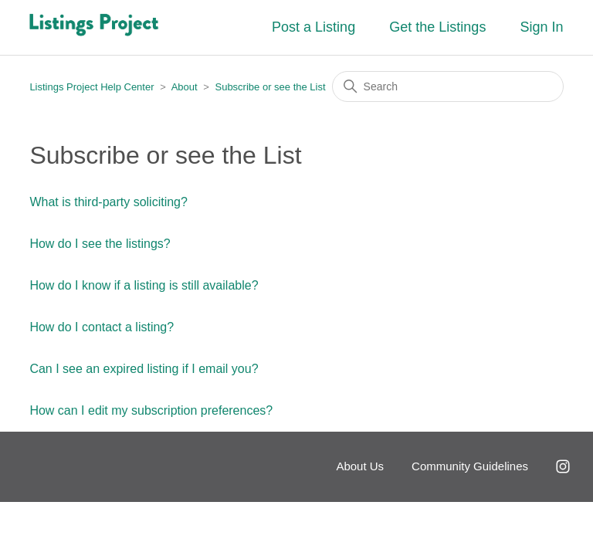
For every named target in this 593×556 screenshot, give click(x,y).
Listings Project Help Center (91, 87)
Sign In (542, 27)
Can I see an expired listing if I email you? (143, 368)
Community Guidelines (470, 466)
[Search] (448, 86)
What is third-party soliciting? (108, 201)
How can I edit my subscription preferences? (151, 410)
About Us (360, 466)
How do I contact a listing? (101, 327)
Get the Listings (437, 27)
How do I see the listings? (99, 243)
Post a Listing (313, 27)
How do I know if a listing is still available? (143, 285)
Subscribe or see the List (270, 87)
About (184, 87)
